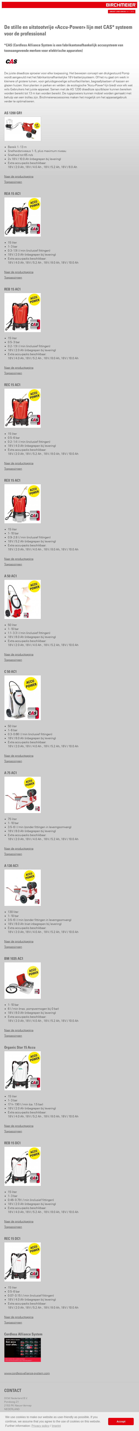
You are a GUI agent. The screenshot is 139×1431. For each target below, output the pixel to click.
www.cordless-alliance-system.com (27, 1373)
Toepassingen (13, 182)
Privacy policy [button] (40, 1425)
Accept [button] (121, 1421)
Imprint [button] (56, 1425)
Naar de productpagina (18, 176)
